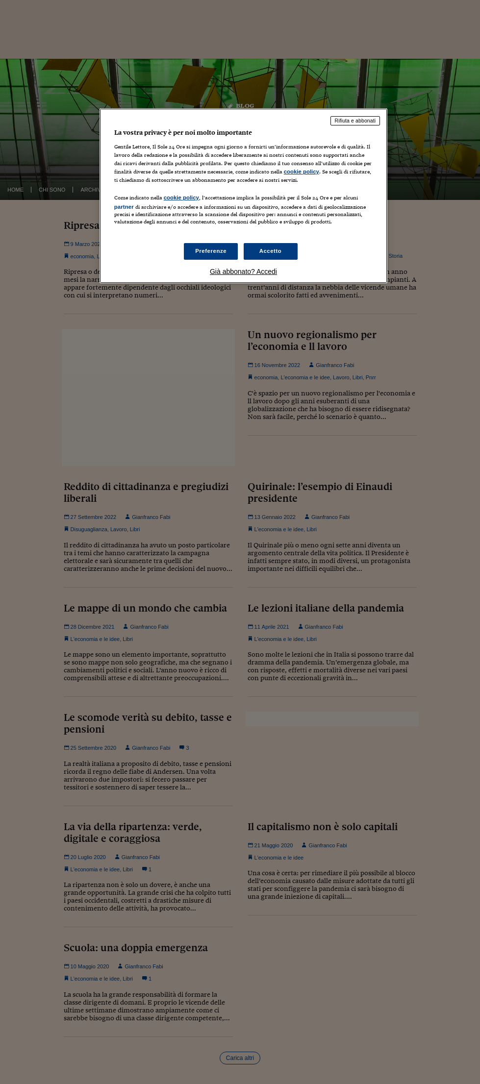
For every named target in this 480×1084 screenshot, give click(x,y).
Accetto (270, 251)
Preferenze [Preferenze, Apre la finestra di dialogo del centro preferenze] (211, 251)
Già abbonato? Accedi (243, 271)
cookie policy (301, 171)
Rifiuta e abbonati (355, 120)
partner (124, 207)
